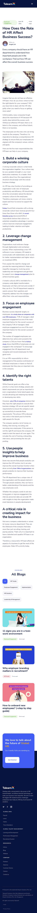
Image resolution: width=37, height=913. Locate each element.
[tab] (5, 581)
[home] (9, 3)
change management (21, 274)
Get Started (12, 760)
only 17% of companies (17, 401)
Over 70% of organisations (22, 468)
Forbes (5, 208)
